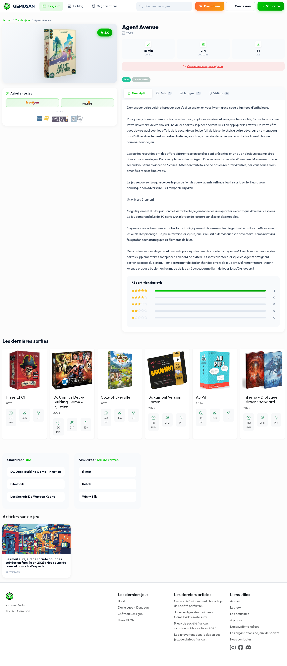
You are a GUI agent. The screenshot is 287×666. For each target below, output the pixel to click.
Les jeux (235, 607)
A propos (236, 620)
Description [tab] (138, 93)
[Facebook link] (240, 647)
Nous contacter (240, 639)
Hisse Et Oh (126, 620)
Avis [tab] (164, 93)
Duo (126, 79)
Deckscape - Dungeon (133, 607)
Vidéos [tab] (219, 93)
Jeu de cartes (141, 79)
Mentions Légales (15, 605)
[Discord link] (248, 647)
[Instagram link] (233, 647)
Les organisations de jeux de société (254, 633)
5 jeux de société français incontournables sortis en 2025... (196, 625)
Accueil (6, 20)
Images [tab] (190, 93)
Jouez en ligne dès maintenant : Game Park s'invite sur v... (195, 614)
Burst (121, 601)
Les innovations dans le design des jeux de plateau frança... (197, 637)
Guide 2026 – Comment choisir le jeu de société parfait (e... (199, 603)
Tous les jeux (22, 20)
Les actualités (239, 614)
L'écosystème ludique (244, 627)
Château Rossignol (130, 614)
